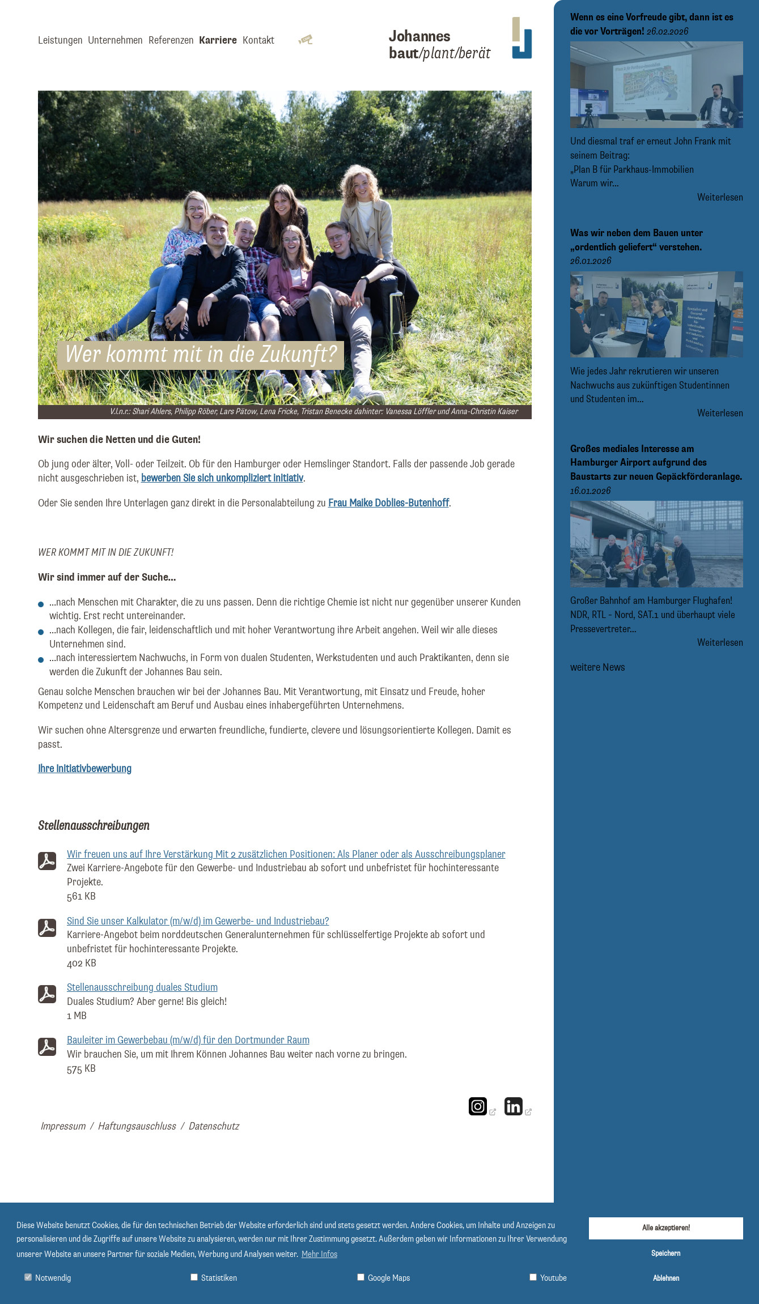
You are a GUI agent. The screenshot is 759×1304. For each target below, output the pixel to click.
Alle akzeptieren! (666, 1228)
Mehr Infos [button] (319, 1254)
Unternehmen (115, 40)
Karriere (218, 40)
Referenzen (171, 40)
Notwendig (47, 1278)
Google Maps (383, 1278)
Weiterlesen (720, 198)
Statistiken (213, 1278)
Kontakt (258, 40)
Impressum (62, 1126)
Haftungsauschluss (136, 1126)
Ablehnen (666, 1278)
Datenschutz (213, 1126)
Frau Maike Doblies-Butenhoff (388, 503)
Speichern (665, 1254)
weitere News (597, 667)
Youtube (548, 1278)
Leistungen (60, 40)
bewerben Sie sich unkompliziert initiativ (222, 478)
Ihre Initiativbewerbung (85, 769)
